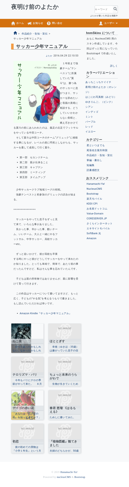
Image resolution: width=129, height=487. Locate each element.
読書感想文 (93, 170)
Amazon (92, 238)
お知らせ (38, 23)
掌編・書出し (94, 160)
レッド (89, 126)
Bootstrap (93, 193)
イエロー (90, 131)
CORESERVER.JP (97, 218)
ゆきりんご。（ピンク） (99, 101)
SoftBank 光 (94, 233)
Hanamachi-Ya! (96, 183)
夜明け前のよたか (35, 7)
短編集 (90, 165)
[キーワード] (104, 9)
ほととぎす (57, 341)
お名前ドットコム (97, 208)
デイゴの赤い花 (23, 408)
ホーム (20, 23)
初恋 (16, 441)
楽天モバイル (94, 198)
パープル (90, 121)
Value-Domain (95, 213)
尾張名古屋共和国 (97, 150)
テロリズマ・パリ (25, 374)
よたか (49, 56)
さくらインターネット (100, 223)
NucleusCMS (94, 188)
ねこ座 (17, 341)
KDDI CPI (92, 203)
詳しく (114, 65)
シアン (89, 106)
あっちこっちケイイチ (98, 82)
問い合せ (57, 23)
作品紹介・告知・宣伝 (35, 33)
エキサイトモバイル (98, 228)
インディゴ (91, 111)
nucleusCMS (64, 477)
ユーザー (109, 23)
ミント (89, 116)
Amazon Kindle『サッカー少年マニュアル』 (46, 313)
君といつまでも (96, 145)
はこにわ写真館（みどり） (101, 96)
